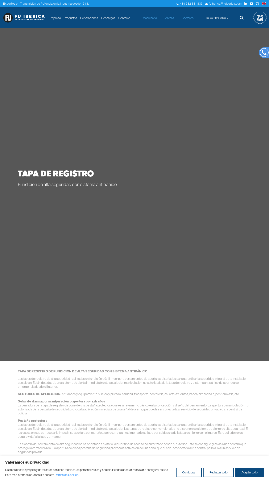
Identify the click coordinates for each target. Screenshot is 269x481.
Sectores (188, 18)
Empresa (55, 18)
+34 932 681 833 (190, 3)
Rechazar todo (219, 472)
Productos (70, 18)
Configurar (189, 472)
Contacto (124, 18)
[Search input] (221, 17)
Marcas (169, 18)
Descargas (108, 18)
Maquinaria (150, 18)
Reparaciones (89, 18)
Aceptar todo (249, 472)
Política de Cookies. (67, 475)
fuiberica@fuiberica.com (223, 3)
